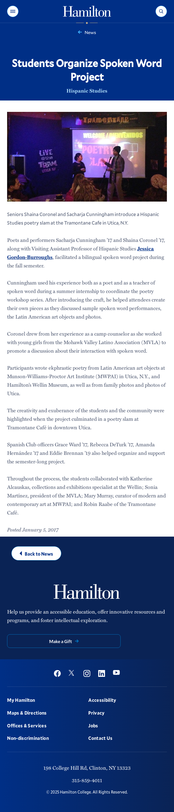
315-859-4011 (87, 780)
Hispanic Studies (86, 90)
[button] (13, 11)
